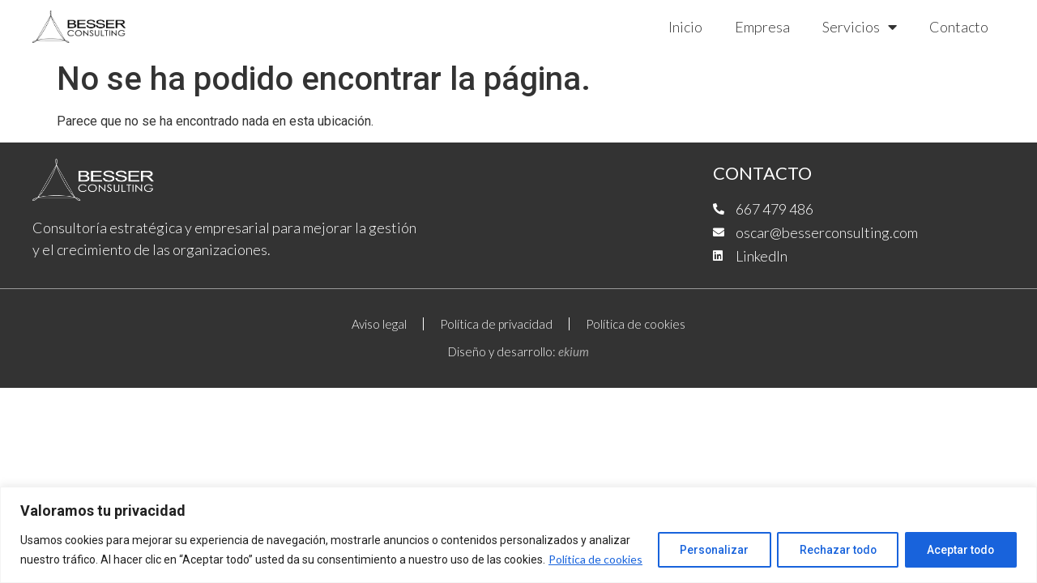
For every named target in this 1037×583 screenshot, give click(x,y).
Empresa (762, 27)
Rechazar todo (831, 540)
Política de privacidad (496, 324)
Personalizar (704, 540)
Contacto (958, 27)
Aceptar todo (958, 540)
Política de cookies (112, 559)
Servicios (859, 26)
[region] (518, 525)
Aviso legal (379, 324)
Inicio (685, 27)
